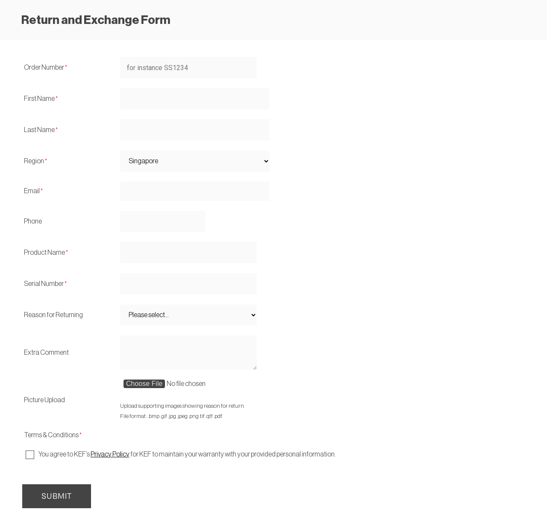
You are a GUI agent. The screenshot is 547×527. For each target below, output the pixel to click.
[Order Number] (188, 67)
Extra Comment (46, 352)
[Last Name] (195, 130)
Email (32, 191)
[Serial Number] (188, 283)
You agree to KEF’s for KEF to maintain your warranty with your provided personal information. (187, 454)
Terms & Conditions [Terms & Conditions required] (51, 435)
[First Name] (195, 98)
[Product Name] (188, 252)
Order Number (44, 67)
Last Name (39, 130)
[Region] (195, 161)
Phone (33, 221)
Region (34, 161)
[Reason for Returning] (188, 315)
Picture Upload (44, 400)
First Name (39, 98)
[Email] (195, 191)
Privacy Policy (110, 454)
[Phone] (163, 221)
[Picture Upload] (196, 390)
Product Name (44, 252)
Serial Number (44, 283)
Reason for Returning (53, 315)
